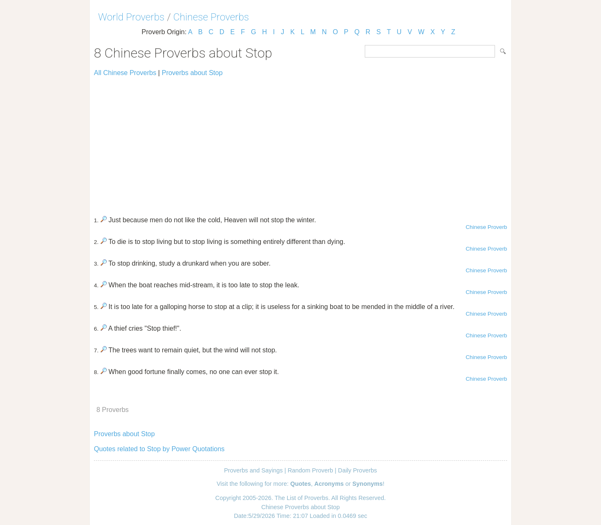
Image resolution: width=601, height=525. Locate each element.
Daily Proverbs (357, 470)
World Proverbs (131, 17)
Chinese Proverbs (211, 17)
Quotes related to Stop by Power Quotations (159, 448)
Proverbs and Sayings (253, 470)
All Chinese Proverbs (125, 72)
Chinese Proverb (486, 227)
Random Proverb (310, 470)
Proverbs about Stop (192, 72)
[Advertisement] (300, 142)
